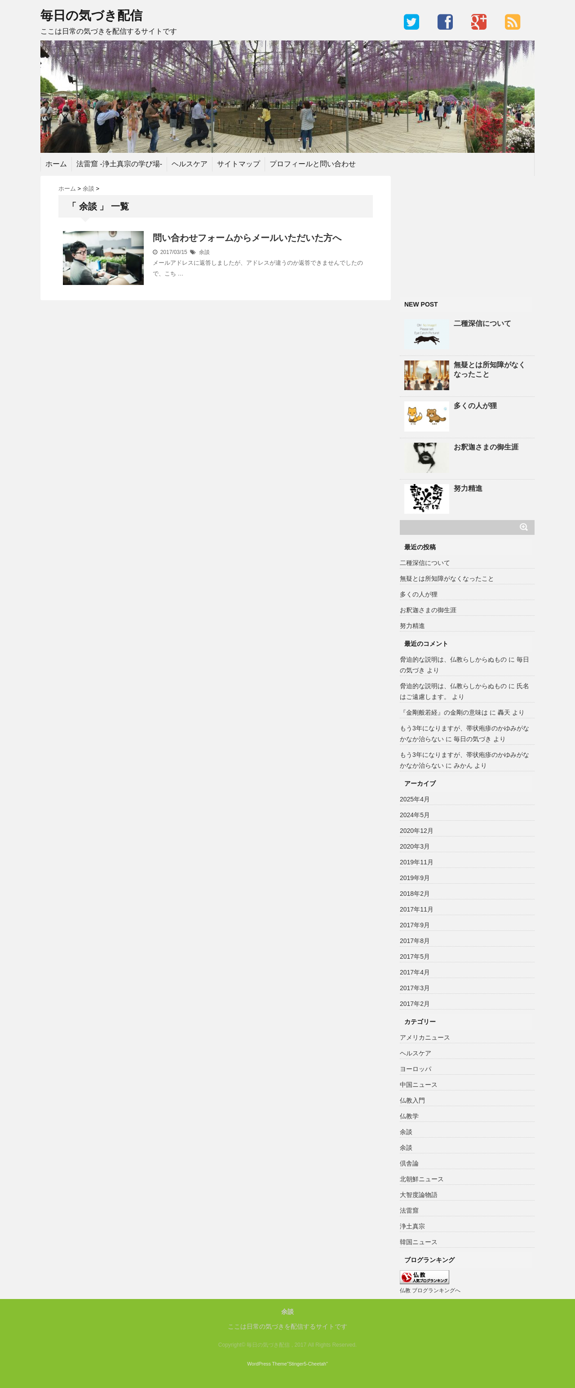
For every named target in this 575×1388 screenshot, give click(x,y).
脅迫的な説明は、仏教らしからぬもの (453, 659)
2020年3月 (415, 846)
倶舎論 (409, 1163)
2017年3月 (415, 988)
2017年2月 (415, 1003)
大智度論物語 (419, 1194)
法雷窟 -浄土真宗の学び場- (119, 164)
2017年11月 (416, 909)
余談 (204, 252)
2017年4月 (415, 972)
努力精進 (468, 488)
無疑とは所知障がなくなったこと (490, 369)
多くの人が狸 (475, 405)
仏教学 (409, 1116)
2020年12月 (416, 830)
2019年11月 (416, 862)
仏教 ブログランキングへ (430, 1290)
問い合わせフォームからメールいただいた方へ (247, 238)
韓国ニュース (419, 1242)
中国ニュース (419, 1084)
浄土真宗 (412, 1226)
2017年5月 (415, 956)
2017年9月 (415, 925)
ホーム (56, 164)
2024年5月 (415, 815)
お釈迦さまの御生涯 (486, 447)
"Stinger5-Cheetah (306, 1363)
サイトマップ (238, 164)
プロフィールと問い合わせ (313, 164)
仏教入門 (412, 1100)
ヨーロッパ (415, 1068)
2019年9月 (415, 877)
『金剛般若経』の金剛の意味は (444, 712)
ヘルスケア (190, 164)
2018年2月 (415, 893)
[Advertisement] (467, 232)
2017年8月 (415, 940)
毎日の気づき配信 (91, 15)
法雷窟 (409, 1210)
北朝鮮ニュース (422, 1179)
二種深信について (482, 323)
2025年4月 (415, 799)
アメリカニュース (425, 1037)
